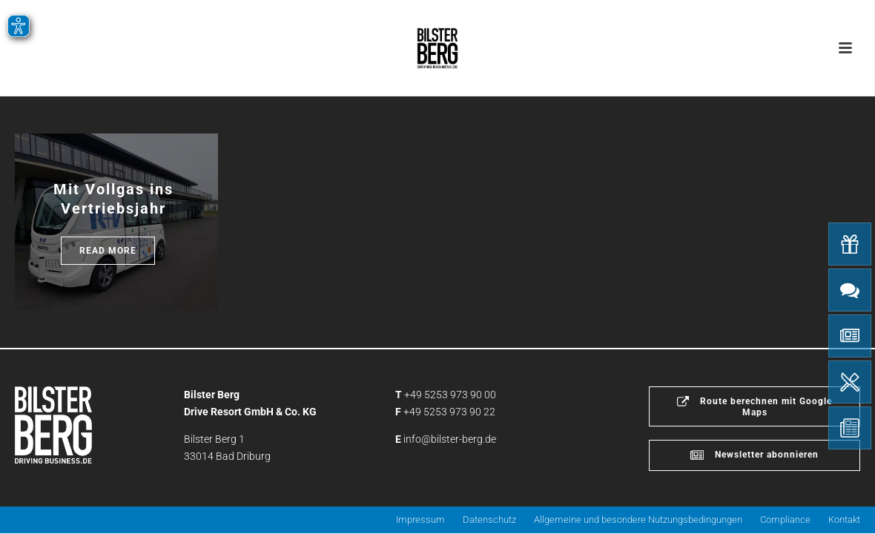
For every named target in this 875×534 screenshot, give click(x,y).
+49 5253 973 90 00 (450, 394)
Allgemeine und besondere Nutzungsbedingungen (638, 519)
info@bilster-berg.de (449, 439)
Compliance (785, 519)
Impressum (420, 519)
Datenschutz (489, 519)
